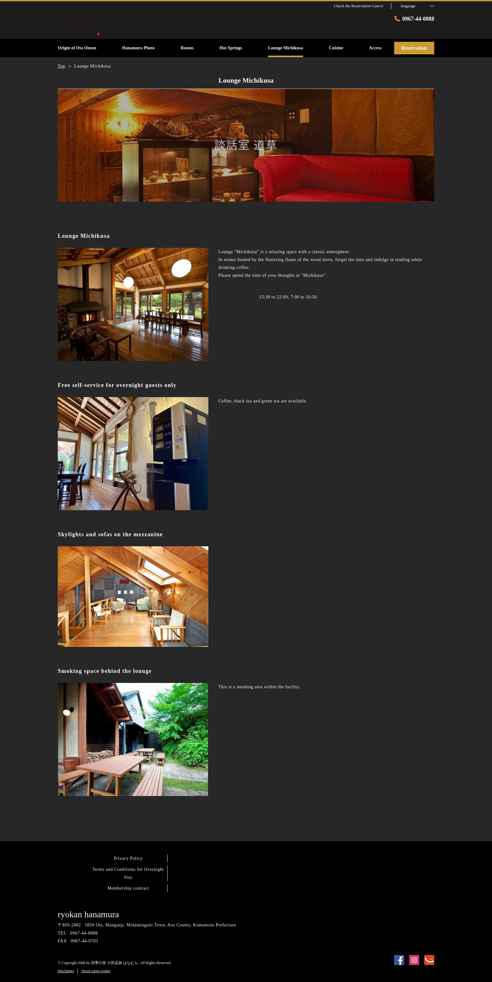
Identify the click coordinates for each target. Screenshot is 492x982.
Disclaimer (66, 971)
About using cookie (95, 971)
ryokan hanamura (88, 914)
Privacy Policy (128, 858)
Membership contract (128, 888)
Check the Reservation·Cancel (358, 5)
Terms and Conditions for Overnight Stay (128, 873)
